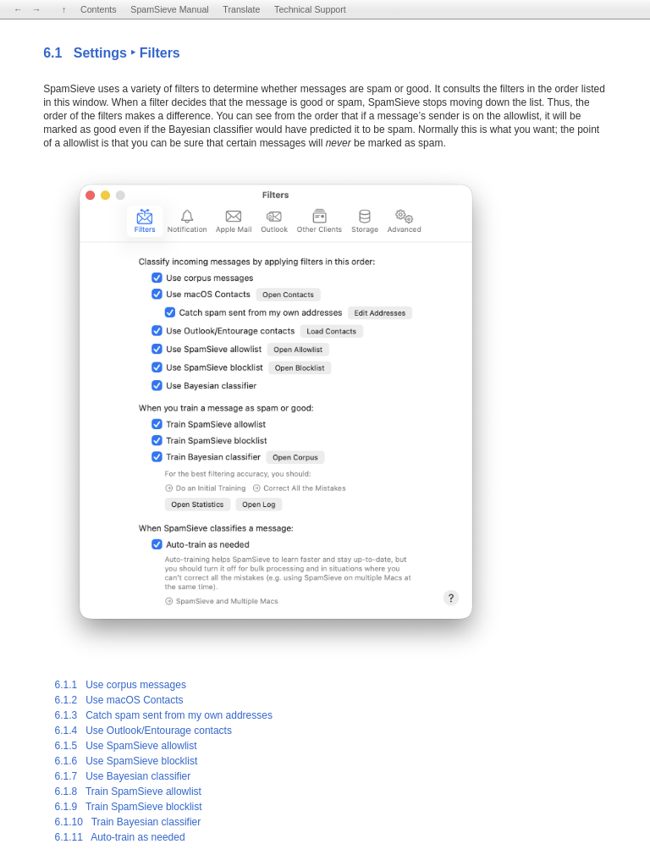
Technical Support (310, 9)
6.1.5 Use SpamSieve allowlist (125, 746)
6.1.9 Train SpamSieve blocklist (127, 807)
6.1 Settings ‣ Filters (111, 53)
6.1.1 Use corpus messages (119, 685)
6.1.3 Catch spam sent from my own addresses (163, 715)
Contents (98, 9)
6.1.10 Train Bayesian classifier (127, 822)
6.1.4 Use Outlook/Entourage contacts (142, 730)
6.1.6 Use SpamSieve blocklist (125, 761)
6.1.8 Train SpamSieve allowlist (127, 791)
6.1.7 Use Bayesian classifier (122, 776)
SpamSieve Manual (169, 9)
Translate (241, 9)
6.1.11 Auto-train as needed (119, 837)
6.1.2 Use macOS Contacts (118, 700)
